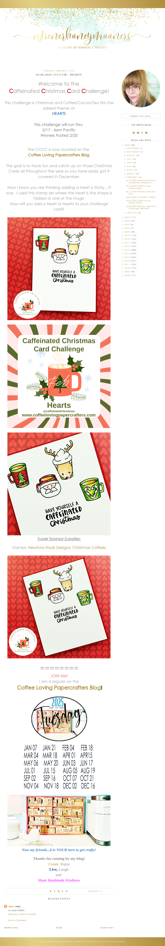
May (130, 166)
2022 (128, 224)
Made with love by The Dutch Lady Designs (100, 942)
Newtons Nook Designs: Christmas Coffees (67, 547)
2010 (128, 268)
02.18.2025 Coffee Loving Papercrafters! (138, 187)
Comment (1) (95, 891)
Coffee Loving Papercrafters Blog (58, 154)
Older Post (107, 928)
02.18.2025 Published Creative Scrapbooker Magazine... (141, 181)
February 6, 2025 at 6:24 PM (22, 914)
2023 (128, 221)
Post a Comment (17, 920)
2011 (128, 264)
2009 (128, 271)
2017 (128, 242)
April (130, 170)
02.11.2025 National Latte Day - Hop (141, 192)
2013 (128, 257)
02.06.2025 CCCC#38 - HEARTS (141, 197)
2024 (128, 217)
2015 (128, 250)
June (130, 162)
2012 (128, 260)
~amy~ (11, 906)
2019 (128, 235)
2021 (128, 228)
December (133, 148)
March (131, 173)
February (133, 177)
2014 (128, 253)
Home (59, 928)
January (132, 212)
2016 (128, 246)
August (131, 155)
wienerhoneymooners (60, 942)
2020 (128, 232)
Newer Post (11, 928)
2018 (128, 239)
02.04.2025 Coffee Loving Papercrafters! (138, 201)
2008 (128, 275)
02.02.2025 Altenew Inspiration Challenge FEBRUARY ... (141, 207)
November (133, 152)
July (130, 159)
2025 (128, 145)
